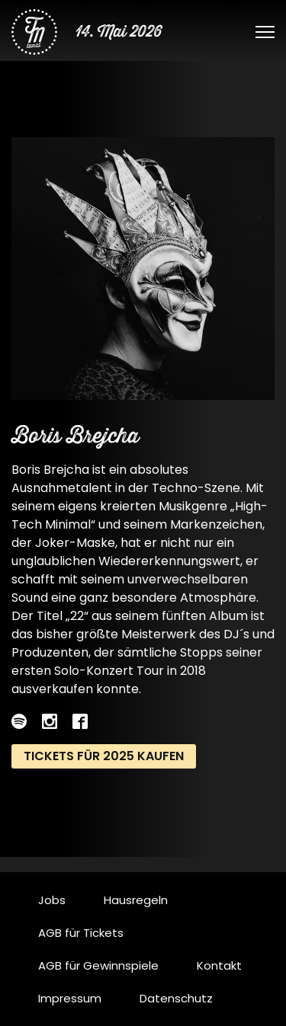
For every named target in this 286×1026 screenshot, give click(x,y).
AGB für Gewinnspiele (98, 965)
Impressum (69, 998)
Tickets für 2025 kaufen (104, 756)
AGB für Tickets (81, 933)
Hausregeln (136, 900)
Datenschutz (176, 998)
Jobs (52, 900)
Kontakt (219, 965)
